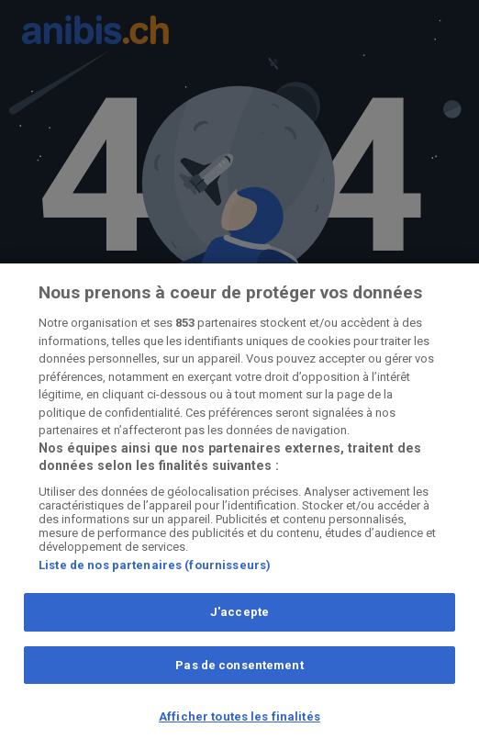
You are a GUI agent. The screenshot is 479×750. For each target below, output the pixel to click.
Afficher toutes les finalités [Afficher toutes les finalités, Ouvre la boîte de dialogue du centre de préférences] (239, 716)
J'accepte (239, 612)
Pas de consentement (239, 665)
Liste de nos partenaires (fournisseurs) (155, 565)
